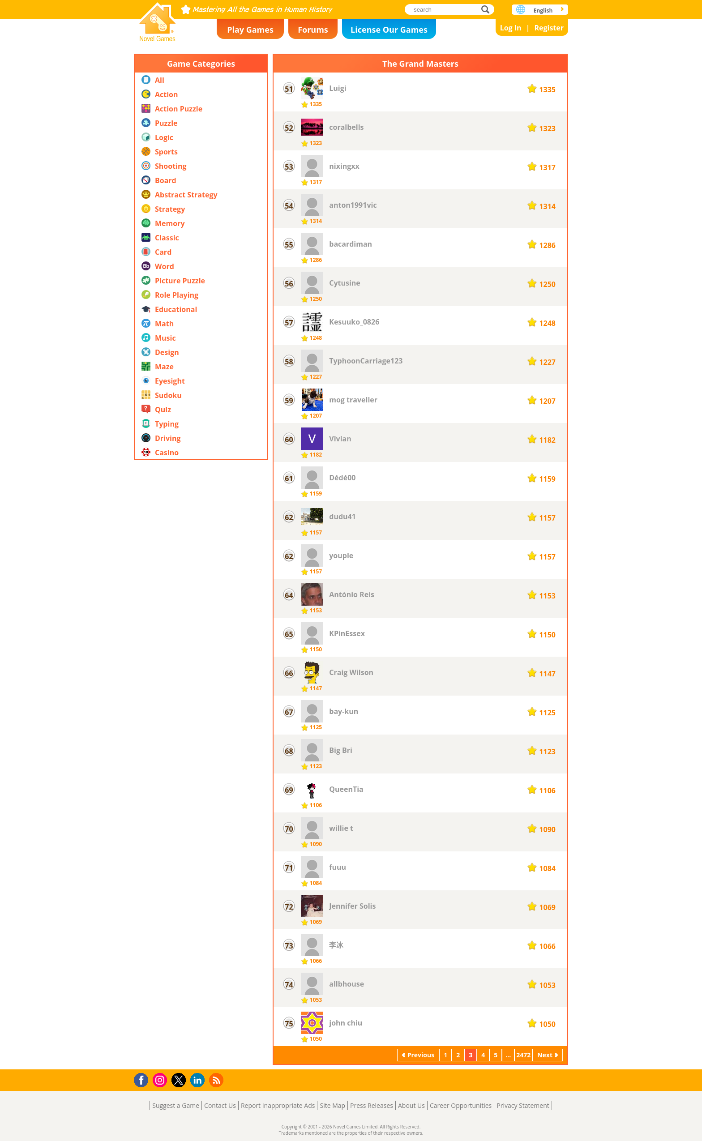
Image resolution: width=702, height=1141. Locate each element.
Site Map (332, 1105)
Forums (313, 29)
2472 (523, 1055)
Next (544, 1055)
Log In (511, 28)
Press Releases (371, 1105)
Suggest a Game (175, 1105)
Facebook (143, 1079)
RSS (217, 1080)
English (543, 10)
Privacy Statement (523, 1105)
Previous (420, 1055)
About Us (411, 1105)
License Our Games (389, 29)
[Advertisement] (201, 657)
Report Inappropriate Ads (278, 1105)
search (487, 9)
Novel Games (157, 19)
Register (549, 28)
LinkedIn (199, 1080)
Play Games (250, 29)
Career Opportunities (461, 1105)
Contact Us (220, 1105)
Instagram (161, 1079)
